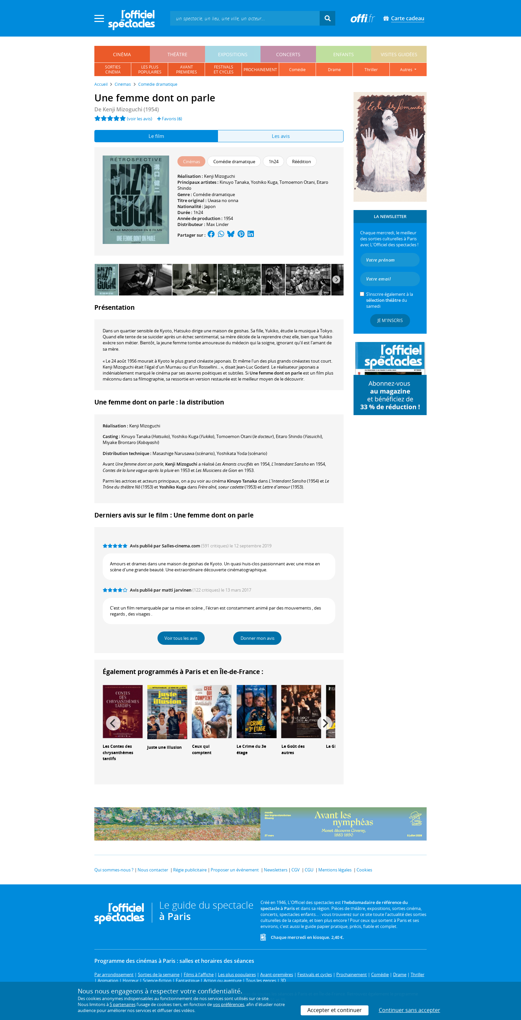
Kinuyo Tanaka (234, 182)
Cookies (364, 870)
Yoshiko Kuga (264, 182)
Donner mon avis (257, 638)
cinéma (122, 54)
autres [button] (406, 69)
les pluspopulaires (149, 69)
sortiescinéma (113, 69)
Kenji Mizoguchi (219, 176)
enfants (343, 54)
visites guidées (399, 54)
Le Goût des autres (293, 749)
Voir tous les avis (180, 638)
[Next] (336, 279)
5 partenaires (123, 1004)
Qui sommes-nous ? (114, 870)
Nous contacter (153, 870)
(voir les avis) (139, 119)
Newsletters (275, 870)
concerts (288, 54)
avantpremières (186, 69)
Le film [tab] (156, 136)
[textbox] (245, 18)
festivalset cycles (224, 69)
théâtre (177, 54)
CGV (295, 870)
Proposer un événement (235, 870)
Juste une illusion (164, 747)
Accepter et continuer (334, 1010)
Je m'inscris (390, 320)
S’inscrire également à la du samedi (389, 300)
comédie (297, 69)
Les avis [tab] (281, 136)
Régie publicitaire (190, 870)
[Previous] (113, 723)
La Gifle (333, 746)
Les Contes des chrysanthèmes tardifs (118, 752)
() (145, 436)
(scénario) (184, 453)
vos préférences (228, 1004)
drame (334, 69)
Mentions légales (335, 870)
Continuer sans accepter (409, 1010)
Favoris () (169, 119)
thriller (371, 69)
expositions (233, 54)
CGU (309, 870)
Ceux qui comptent (201, 749)
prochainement (260, 69)
